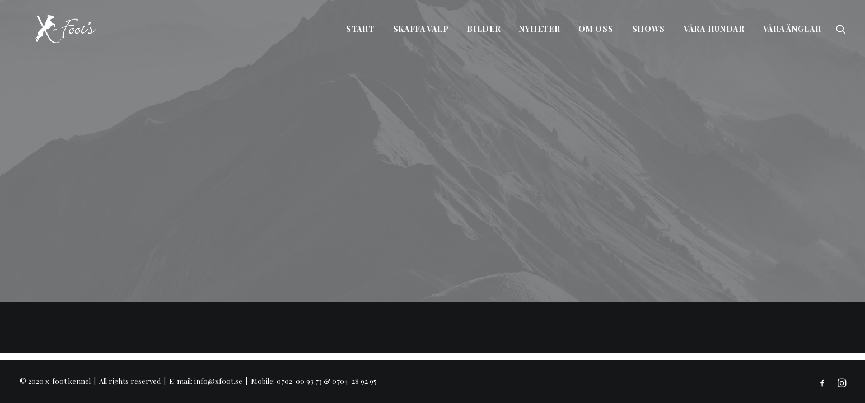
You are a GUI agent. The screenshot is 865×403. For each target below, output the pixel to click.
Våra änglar (792, 29)
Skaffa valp (421, 29)
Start (360, 29)
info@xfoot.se (218, 381)
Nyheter (539, 29)
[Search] (841, 29)
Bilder (484, 29)
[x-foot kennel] (50, 29)
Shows (649, 29)
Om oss (595, 29)
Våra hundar (714, 29)
